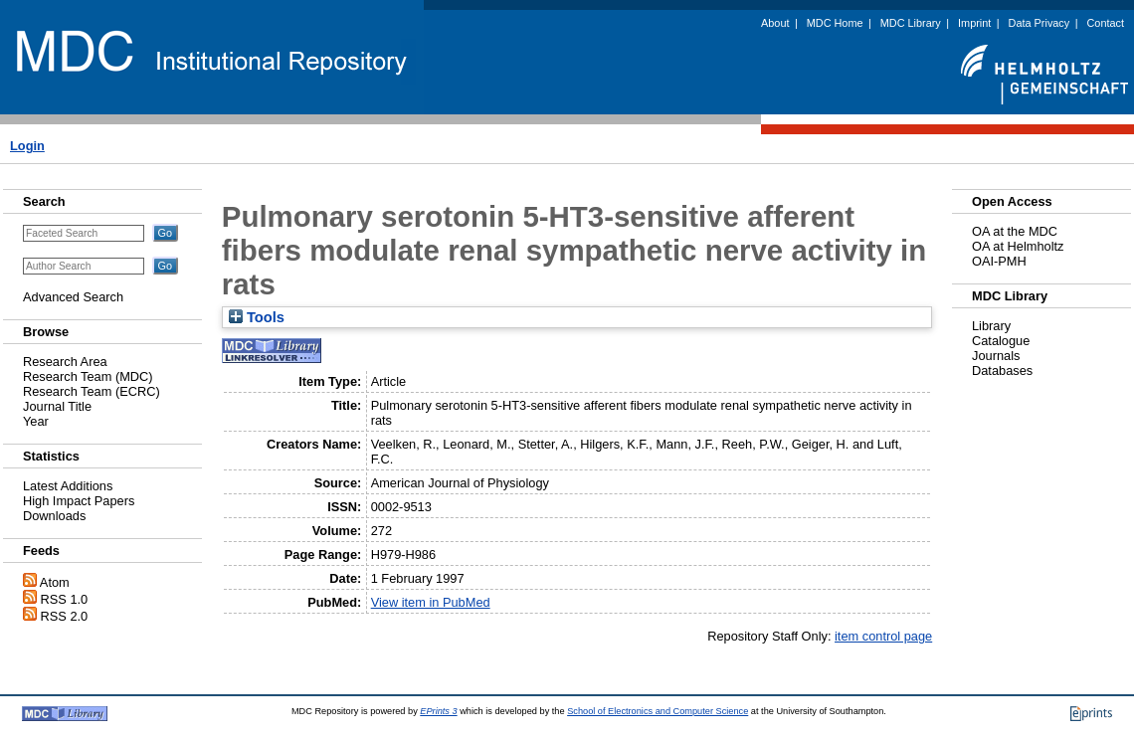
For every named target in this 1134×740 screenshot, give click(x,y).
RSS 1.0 (65, 599)
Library (991, 325)
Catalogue (1001, 340)
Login (27, 145)
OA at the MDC (1014, 231)
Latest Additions (67, 485)
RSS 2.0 (65, 616)
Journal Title (57, 406)
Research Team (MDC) (88, 376)
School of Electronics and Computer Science (657, 711)
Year (36, 421)
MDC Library (910, 23)
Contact (1105, 23)
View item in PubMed (430, 602)
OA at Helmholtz (1017, 246)
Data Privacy (1039, 23)
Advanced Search (73, 296)
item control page (883, 636)
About (775, 23)
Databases (1002, 370)
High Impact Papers (78, 500)
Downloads (54, 515)
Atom (55, 582)
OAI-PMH (999, 261)
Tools (256, 317)
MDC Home (835, 23)
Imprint (974, 23)
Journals (996, 355)
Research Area (65, 361)
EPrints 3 (438, 711)
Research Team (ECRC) (91, 391)
